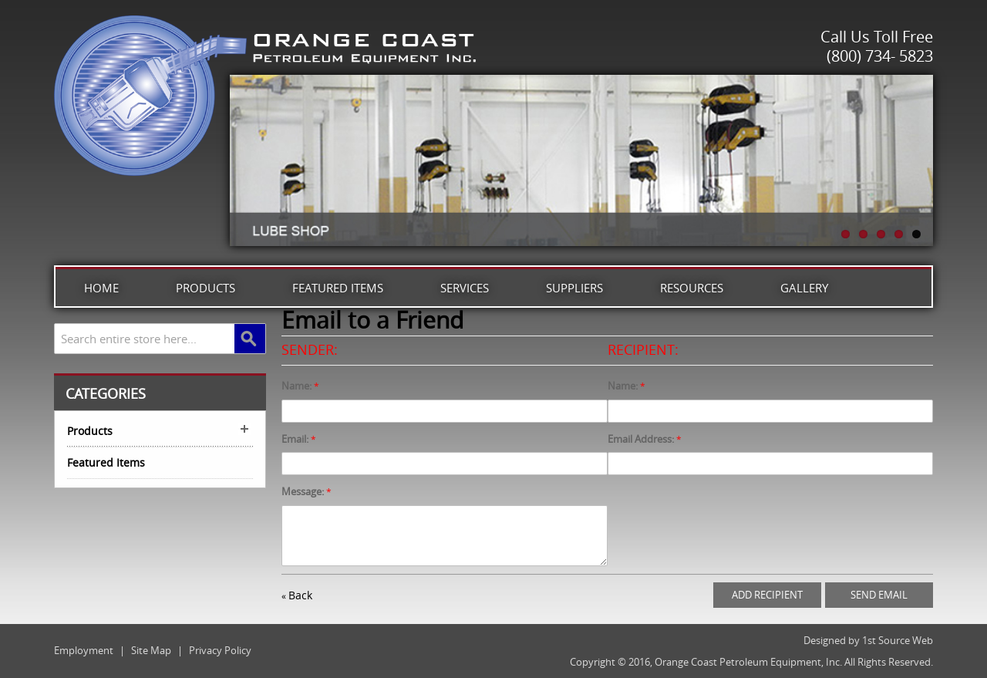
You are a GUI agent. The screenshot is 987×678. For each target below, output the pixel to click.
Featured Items (337, 287)
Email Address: (641, 439)
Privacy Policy (220, 650)
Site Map (151, 650)
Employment (83, 650)
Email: (294, 439)
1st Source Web (897, 640)
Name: (296, 386)
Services (464, 287)
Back (296, 595)
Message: (302, 491)
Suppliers (574, 287)
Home (101, 287)
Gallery (804, 287)
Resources (691, 287)
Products (205, 287)
